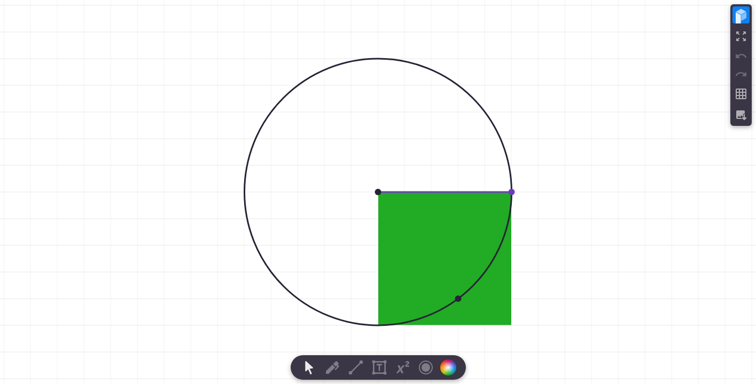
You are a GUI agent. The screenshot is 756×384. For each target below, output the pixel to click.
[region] (378, 192)
